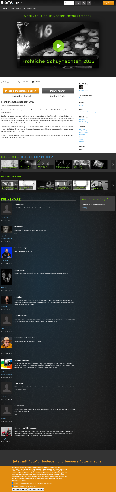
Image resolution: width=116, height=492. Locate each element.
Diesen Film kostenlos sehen (20, 91)
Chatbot (16, 486)
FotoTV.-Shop (31, 8)
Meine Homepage (6, 238)
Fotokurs (81, 105)
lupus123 (4, 288)
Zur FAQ (84, 207)
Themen (4, 8)
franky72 (4, 439)
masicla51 (4, 306)
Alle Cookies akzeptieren (36, 489)
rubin (2, 328)
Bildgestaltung (83, 130)
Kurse (12, 8)
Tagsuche (89, 3)
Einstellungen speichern (19, 489)
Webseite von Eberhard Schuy (87, 112)
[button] (58, 45)
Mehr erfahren (57, 91)
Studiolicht (82, 134)
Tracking (16, 483)
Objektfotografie (83, 132)
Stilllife (81, 139)
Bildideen (81, 141)
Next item (113, 164)
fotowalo (3, 236)
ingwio (3, 351)
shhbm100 (4, 261)
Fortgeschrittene (83, 98)
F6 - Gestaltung (83, 122)
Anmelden (97, 3)
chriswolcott (4, 217)
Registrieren (108, 3)
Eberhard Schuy (83, 90)
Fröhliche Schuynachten (35, 157)
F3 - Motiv (82, 119)
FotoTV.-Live (20, 8)
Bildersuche (84, 3)
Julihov (3, 419)
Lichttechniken (83, 137)
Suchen (78, 3)
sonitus (3, 371)
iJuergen (4, 396)
